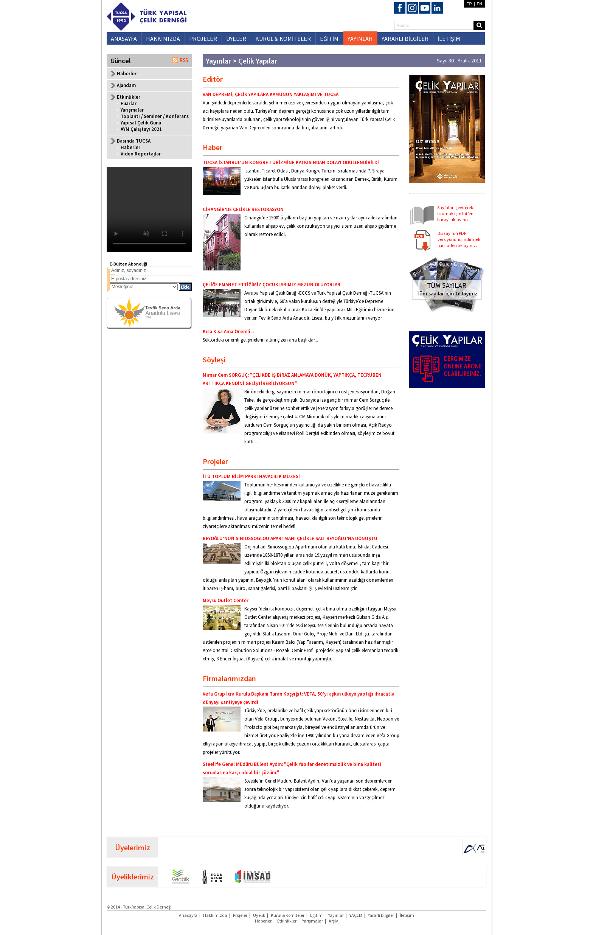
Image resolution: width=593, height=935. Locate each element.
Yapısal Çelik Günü (141, 123)
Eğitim (316, 915)
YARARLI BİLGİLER (405, 38)
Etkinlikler (286, 921)
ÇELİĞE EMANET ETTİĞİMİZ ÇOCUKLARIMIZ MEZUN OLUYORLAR (271, 284)
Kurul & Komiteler (287, 915)
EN (479, 4)
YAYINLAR (360, 38)
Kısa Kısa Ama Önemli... (228, 331)
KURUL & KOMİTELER (283, 38)
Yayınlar (336, 915)
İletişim (407, 915)
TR (469, 4)
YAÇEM (355, 915)
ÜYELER (236, 38)
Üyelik (259, 915)
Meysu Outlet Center (225, 600)
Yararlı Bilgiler (381, 915)
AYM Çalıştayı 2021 (141, 129)
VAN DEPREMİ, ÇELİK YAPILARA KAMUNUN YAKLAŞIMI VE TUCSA (270, 94)
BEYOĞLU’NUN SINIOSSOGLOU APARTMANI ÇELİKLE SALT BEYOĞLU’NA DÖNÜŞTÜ (290, 538)
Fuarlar (129, 103)
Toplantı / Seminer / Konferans (155, 116)
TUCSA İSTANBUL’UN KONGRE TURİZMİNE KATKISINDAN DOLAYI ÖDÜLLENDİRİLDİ (291, 162)
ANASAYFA (124, 38)
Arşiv (333, 921)
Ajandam (126, 85)
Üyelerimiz (132, 847)
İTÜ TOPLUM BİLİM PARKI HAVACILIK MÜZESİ (251, 476)
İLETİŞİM (449, 38)
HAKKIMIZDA (163, 38)
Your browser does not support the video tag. (149, 209)
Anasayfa (188, 915)
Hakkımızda (215, 915)
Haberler (127, 73)
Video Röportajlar (141, 154)
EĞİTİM (329, 38)
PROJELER (203, 38)
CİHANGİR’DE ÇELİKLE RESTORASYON (243, 209)
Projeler (240, 915)
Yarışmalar (132, 110)
